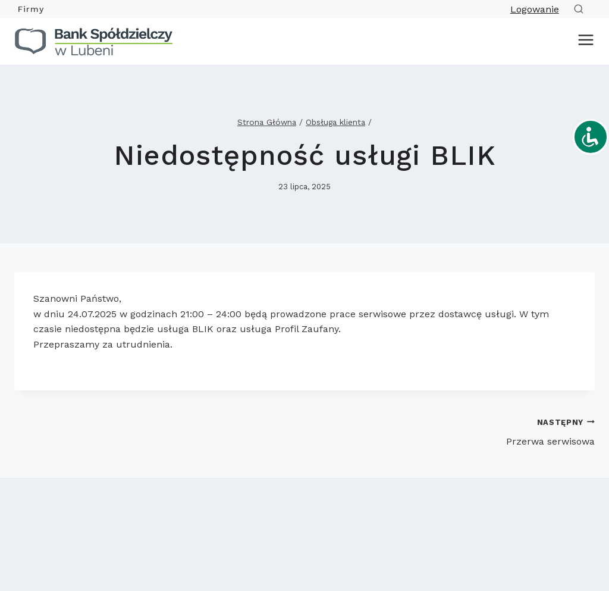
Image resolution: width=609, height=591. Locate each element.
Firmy (31, 9)
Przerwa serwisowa (454, 431)
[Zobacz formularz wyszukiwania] (581, 9)
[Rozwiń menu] (583, 41)
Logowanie (534, 9)
